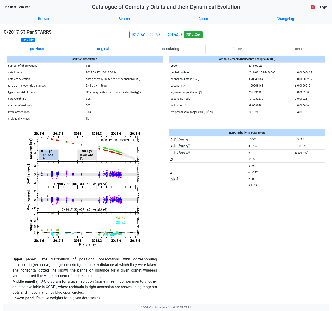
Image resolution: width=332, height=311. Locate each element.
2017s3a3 (175, 34)
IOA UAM (10, 7)
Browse (44, 19)
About (203, 19)
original (103, 49)
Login (323, 7)
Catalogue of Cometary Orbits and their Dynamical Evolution (166, 7)
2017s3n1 (157, 34)
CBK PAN (24, 7)
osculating (170, 49)
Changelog (285, 19)
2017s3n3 (193, 34)
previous (37, 49)
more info (28, 39)
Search (124, 19)
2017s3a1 (138, 34)
